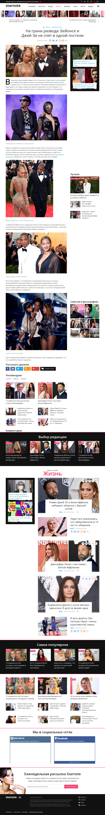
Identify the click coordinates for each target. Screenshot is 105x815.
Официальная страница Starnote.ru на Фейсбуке (69, 741)
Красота (9, 443)
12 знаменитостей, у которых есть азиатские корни (25, 718)
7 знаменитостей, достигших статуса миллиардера (85, 457)
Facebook (83, 800)
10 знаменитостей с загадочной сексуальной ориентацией (88, 665)
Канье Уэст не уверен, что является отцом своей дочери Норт (64, 665)
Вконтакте (83, 797)
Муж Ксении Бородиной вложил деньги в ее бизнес (57, 718)
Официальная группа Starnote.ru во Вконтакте (25, 741)
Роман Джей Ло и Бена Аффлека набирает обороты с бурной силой (68, 505)
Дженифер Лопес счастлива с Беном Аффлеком (37, 457)
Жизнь (8, 384)
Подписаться (71, 786)
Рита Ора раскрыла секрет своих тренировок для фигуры (16, 457)
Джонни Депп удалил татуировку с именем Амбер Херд (58, 706)
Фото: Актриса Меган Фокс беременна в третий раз (38, 665)
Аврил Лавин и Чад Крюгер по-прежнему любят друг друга (26, 706)
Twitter (82, 802)
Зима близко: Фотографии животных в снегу (88, 204)
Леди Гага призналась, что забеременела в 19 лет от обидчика (58, 421)
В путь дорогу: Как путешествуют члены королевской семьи (26, 421)
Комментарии (49, 369)
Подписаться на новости (75, 762)
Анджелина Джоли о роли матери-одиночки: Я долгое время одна (64, 457)
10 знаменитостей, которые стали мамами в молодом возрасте (16, 665)
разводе (58, 80)
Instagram (83, 805)
